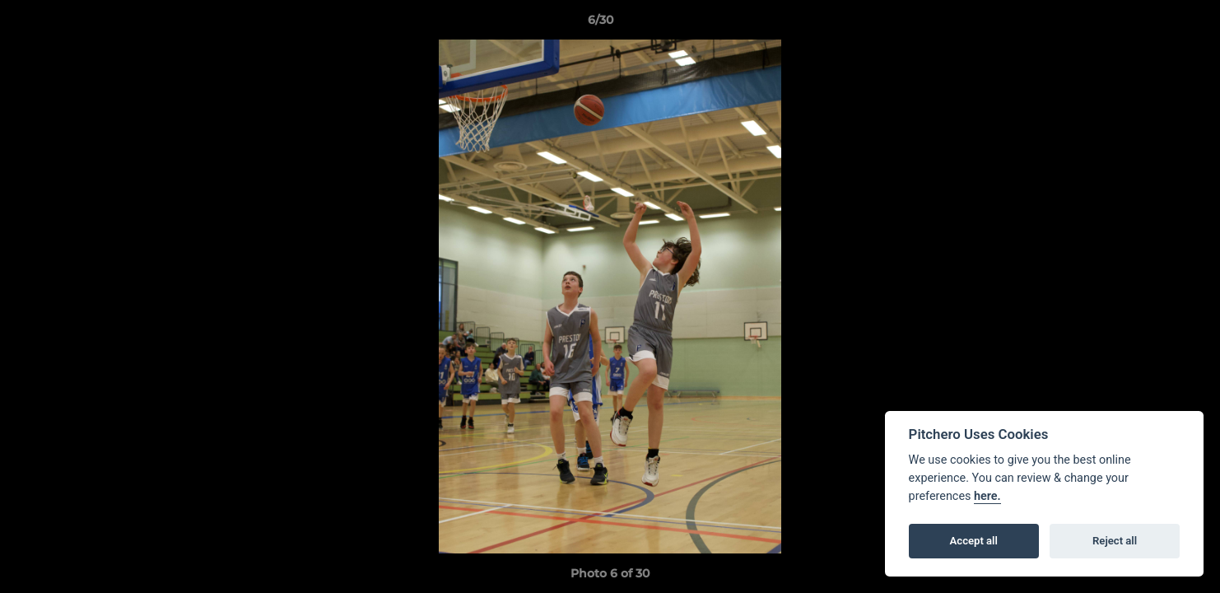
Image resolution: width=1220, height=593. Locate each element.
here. (987, 496)
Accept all (974, 541)
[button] (1151, 23)
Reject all (1114, 541)
